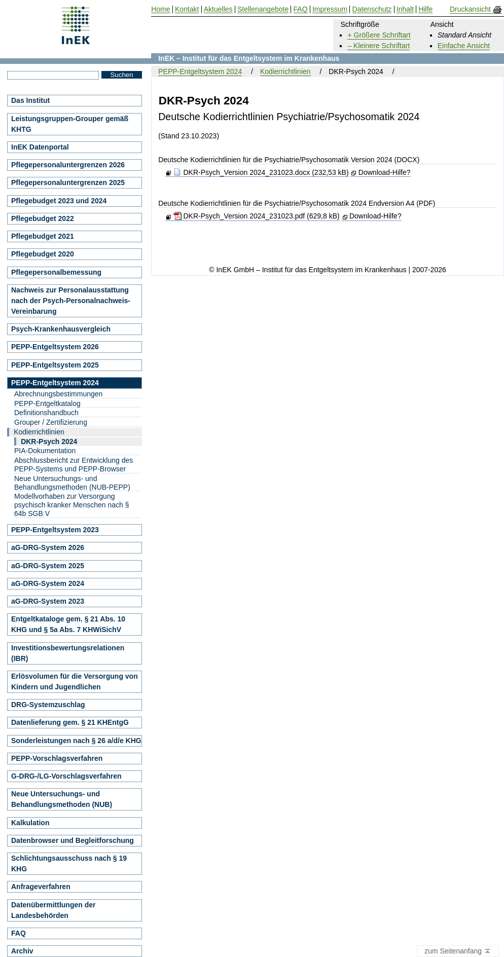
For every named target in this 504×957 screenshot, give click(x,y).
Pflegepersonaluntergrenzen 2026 (68, 165)
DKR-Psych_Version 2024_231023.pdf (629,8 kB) (256, 216)
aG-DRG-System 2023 (47, 601)
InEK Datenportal (40, 147)
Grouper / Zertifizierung (50, 422)
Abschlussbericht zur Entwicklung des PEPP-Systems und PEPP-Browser (73, 464)
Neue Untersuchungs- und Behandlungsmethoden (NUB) (61, 799)
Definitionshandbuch (46, 413)
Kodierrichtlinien (285, 71)
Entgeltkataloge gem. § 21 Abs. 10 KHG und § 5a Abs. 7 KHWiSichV (68, 624)
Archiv (22, 951)
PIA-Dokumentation (45, 451)
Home (160, 9)
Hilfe (425, 9)
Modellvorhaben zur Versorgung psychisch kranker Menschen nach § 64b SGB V (71, 505)
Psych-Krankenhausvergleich (61, 329)
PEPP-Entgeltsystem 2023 (55, 530)
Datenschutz (372, 9)
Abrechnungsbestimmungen (58, 394)
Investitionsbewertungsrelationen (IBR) (67, 653)
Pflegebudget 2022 (42, 218)
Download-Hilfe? (384, 172)
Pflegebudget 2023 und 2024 (58, 201)
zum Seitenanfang (457, 951)
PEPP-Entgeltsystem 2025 (55, 365)
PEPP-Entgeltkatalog (47, 403)
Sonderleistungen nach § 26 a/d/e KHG (76, 741)
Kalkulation (30, 823)
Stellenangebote (263, 9)
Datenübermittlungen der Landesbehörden (53, 910)
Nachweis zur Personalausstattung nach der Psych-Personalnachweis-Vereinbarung (70, 300)
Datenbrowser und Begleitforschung (72, 840)
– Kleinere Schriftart (378, 46)
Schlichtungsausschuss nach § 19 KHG (69, 863)
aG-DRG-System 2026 (47, 547)
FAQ (18, 933)
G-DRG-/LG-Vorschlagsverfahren (66, 776)
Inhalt (405, 9)
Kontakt (187, 9)
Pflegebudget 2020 (42, 254)
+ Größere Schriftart (378, 35)
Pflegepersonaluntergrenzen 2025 (68, 182)
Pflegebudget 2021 (42, 236)
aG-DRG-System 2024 (47, 583)
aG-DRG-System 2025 (47, 566)
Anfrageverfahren (40, 886)
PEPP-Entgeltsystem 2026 (55, 347)
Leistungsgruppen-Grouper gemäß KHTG (69, 124)
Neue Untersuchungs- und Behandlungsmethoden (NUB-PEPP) (72, 482)
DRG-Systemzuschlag (48, 705)
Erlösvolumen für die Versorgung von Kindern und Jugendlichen (74, 681)
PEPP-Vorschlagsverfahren (56, 758)
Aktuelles (218, 9)
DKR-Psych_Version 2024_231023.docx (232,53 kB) (261, 172)
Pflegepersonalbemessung (56, 272)
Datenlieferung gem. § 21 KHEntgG (70, 722)
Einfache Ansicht (464, 46)
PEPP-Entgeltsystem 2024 (200, 71)
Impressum (329, 9)
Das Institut (30, 100)
